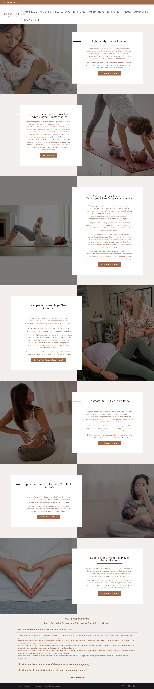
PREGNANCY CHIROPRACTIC (69, 12)
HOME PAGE (30, 12)
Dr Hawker (103, 256)
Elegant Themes (34, 686)
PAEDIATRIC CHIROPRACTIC (103, 12)
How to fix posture (77, 678)
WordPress (55, 686)
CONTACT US (141, 12)
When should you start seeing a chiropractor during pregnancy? (55, 670)
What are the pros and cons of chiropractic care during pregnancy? (56, 664)
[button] (77, 629)
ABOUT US (45, 12)
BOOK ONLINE (31, 20)
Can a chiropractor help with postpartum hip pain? (47, 629)
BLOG (127, 12)
